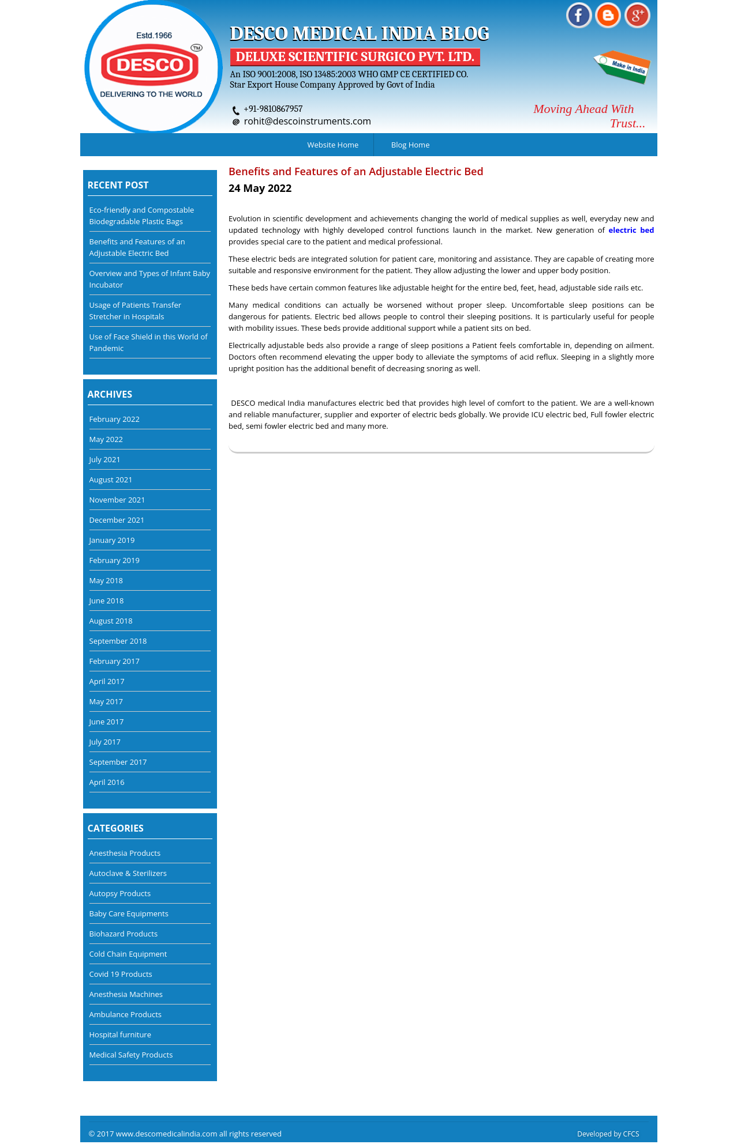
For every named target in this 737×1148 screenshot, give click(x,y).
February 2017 (114, 661)
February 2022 (114, 419)
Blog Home (410, 144)
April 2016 (107, 782)
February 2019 (114, 560)
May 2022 (106, 439)
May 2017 (106, 701)
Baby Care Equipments (129, 913)
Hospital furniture (120, 1034)
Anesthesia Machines (126, 994)
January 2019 (112, 540)
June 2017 (106, 721)
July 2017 (105, 742)
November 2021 (117, 499)
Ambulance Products (125, 1014)
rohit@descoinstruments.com (308, 121)
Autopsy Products (120, 893)
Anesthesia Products (125, 853)
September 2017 (118, 762)
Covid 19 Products (120, 974)
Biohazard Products (123, 933)
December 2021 (117, 520)
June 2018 (106, 600)
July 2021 (105, 459)
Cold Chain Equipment (128, 954)
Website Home (333, 144)
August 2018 (111, 620)
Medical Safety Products (131, 1054)
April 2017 (107, 681)
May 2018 (106, 580)
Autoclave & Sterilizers (128, 873)
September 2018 (118, 641)
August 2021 (111, 479)
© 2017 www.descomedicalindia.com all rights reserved (185, 1133)
